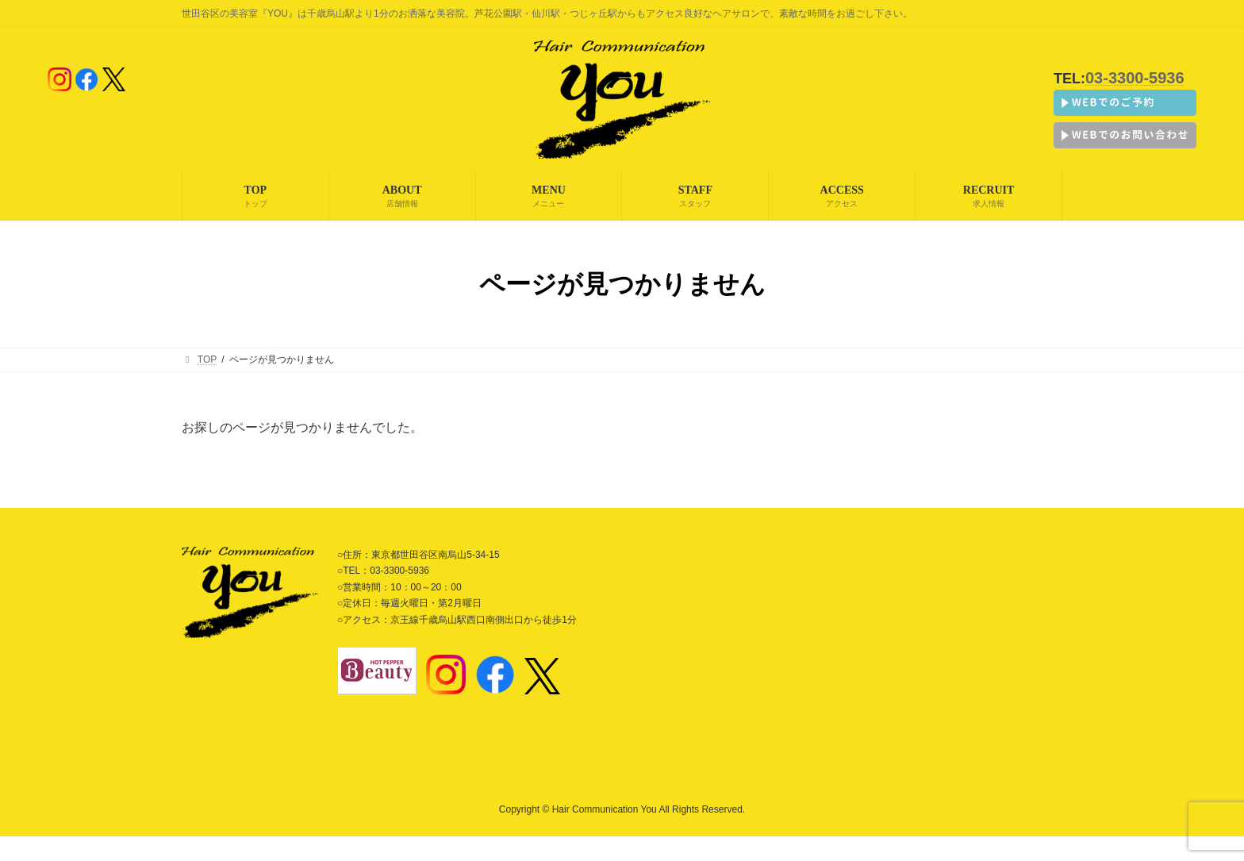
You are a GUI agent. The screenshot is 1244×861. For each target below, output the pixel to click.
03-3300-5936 (1134, 77)
